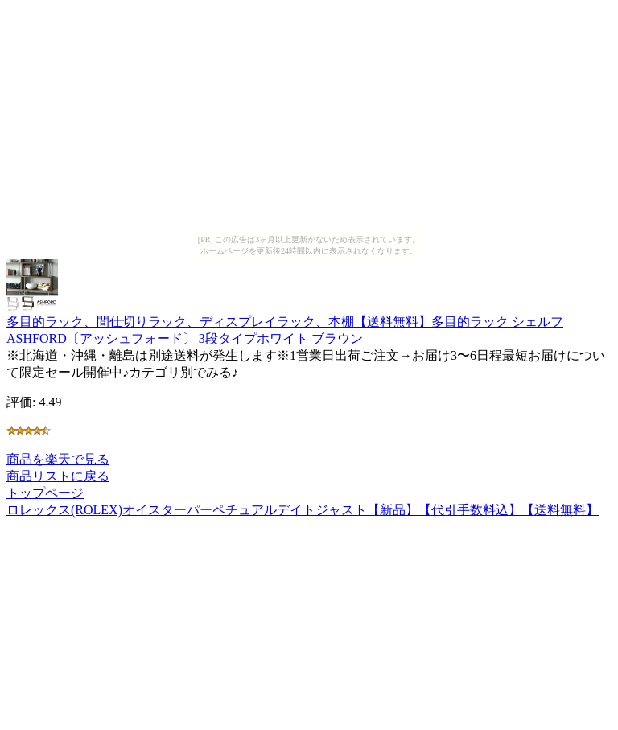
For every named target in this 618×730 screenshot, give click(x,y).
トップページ (45, 493)
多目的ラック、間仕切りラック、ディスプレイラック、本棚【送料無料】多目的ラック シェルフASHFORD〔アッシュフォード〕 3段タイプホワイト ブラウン (284, 322)
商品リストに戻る (57, 476)
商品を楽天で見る (57, 459)
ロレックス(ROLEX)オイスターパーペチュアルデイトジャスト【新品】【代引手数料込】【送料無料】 (302, 510)
